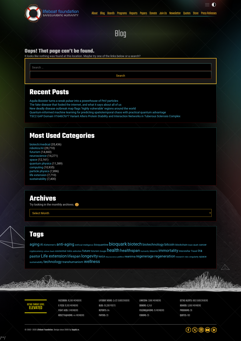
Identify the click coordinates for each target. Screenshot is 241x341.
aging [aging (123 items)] (35, 244)
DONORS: (143, 306)
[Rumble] (214, 330)
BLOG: (101, 306)
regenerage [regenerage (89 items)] (145, 256)
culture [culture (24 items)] (46, 251)
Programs (122, 13)
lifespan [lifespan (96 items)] (74, 256)
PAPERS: (102, 315)
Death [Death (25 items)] (52, 251)
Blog (102, 13)
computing (36, 167)
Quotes (186, 13)
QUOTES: (183, 315)
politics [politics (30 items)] (120, 257)
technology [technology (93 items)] (52, 262)
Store (195, 13)
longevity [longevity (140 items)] (89, 255)
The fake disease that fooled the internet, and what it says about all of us (75, 104)
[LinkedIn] (201, 330)
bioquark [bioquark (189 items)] (118, 244)
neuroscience (38, 155)
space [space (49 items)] (202, 256)
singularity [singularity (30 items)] (193, 257)
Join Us (163, 13)
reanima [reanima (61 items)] (130, 256)
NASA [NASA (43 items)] (102, 256)
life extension (38, 175)
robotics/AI (37, 148)
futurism (35, 152)
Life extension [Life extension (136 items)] (54, 256)
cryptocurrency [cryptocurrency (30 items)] (36, 251)
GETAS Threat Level (35, 307)
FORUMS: (143, 315)
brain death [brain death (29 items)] (193, 245)
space (33, 159)
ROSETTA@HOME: (66, 315)
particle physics (39, 171)
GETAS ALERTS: (186, 301)
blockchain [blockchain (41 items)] (181, 244)
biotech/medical (40, 144)
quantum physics (40, 163)
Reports (133, 13)
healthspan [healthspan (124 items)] (130, 250)
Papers (143, 13)
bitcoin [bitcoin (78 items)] (169, 244)
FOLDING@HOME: (146, 310)
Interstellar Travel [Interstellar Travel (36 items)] (188, 251)
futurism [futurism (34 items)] (95, 251)
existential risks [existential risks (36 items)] (63, 251)
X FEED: (62, 306)
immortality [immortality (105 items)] (168, 250)
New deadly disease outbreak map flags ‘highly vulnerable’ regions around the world (83, 108)
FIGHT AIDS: (63, 310)
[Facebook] (188, 330)
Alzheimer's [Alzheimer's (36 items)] (49, 244)
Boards (111, 13)
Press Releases (209, 13)
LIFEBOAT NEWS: (106, 301)
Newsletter (175, 13)
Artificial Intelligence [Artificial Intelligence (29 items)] (84, 245)
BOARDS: (183, 306)
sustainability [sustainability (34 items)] (36, 262)
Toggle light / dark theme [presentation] (214, 5)
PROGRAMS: (185, 310)
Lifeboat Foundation (45, 330)
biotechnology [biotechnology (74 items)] (153, 244)
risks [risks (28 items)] (187, 257)
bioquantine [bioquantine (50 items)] (101, 244)
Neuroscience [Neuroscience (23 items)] (111, 257)
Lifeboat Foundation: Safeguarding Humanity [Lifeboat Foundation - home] (52, 13)
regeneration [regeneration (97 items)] (164, 256)
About (95, 13)
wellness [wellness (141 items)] (92, 261)
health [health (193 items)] (113, 250)
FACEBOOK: (63, 301)
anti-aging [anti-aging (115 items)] (65, 244)
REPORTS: (103, 310)
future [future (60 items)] (86, 251)
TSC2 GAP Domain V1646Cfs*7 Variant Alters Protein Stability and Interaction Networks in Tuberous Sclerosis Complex (105, 116)
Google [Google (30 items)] (103, 251)
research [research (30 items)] (180, 257)
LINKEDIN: (143, 301)
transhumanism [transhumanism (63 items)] (72, 262)
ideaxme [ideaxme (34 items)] (154, 251)
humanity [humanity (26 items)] (145, 251)
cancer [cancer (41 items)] (202, 244)
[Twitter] (194, 330)
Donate (153, 13)
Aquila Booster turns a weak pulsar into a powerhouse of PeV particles (74, 100)
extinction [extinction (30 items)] (77, 251)
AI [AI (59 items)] (41, 244)
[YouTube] (207, 330)
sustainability (38, 179)
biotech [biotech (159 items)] (135, 244)
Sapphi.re (75, 330)
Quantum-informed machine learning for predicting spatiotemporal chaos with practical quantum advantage (98, 112)
